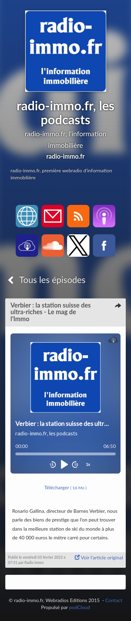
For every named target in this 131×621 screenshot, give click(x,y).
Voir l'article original (99, 557)
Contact (113, 600)
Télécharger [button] (65, 487)
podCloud (79, 607)
